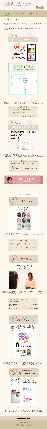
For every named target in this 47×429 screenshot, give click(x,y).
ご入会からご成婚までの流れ (24, 13)
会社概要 (30, 13)
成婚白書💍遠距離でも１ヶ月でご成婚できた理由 (11, 13)
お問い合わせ (39, 8)
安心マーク (40, 13)
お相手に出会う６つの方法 (8, 15)
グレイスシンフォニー (23, 422)
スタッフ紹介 (35, 13)
